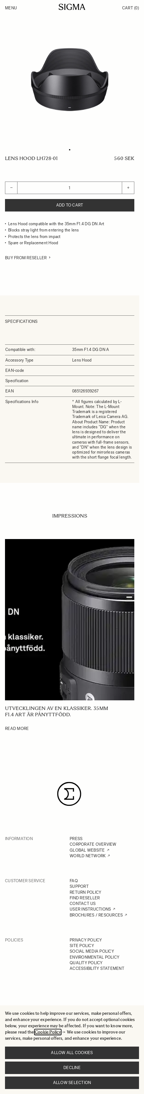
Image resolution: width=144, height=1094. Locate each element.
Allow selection (72, 1082)
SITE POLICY (82, 945)
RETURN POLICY (85, 892)
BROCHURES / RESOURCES (96, 915)
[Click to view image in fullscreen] (69, 79)
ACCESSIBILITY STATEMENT (97, 968)
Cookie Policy (48, 1032)
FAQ (74, 880)
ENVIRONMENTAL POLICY (94, 957)
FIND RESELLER (85, 898)
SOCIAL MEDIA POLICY (92, 951)
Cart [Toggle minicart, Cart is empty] (130, 8)
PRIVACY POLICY (86, 940)
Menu (11, 8)
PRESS (76, 838)
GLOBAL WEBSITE (87, 850)
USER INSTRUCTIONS (90, 909)
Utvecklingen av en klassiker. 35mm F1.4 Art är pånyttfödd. (56, 711)
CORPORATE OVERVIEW (93, 844)
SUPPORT (79, 886)
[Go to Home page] (72, 7)
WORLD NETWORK (88, 855)
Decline (72, 1067)
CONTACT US (83, 903)
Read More (17, 728)
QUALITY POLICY (86, 962)
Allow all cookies (72, 1052)
